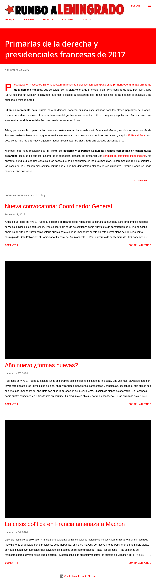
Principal (9, 19)
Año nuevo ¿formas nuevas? (41, 365)
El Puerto (29, 19)
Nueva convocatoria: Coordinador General (58, 206)
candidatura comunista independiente (124, 156)
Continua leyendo (140, 245)
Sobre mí (48, 19)
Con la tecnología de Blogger (78, 576)
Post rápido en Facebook (27, 84)
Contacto (67, 19)
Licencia (86, 19)
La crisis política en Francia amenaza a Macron (65, 524)
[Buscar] (135, 6)
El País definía (136, 135)
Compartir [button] (140, 180)
